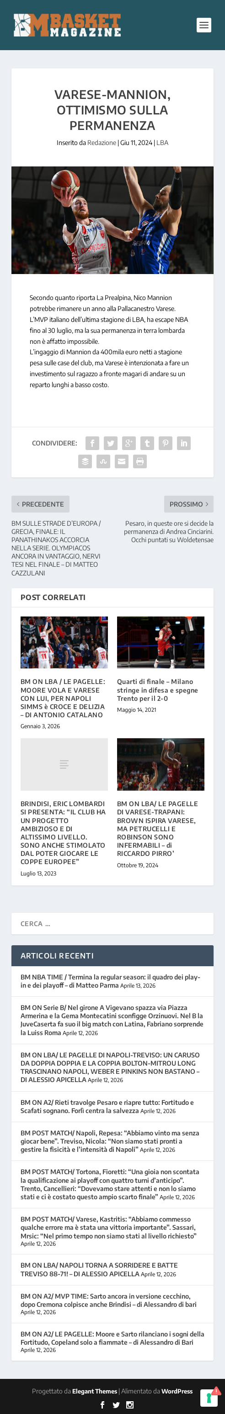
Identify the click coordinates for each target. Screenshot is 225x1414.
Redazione (101, 142)
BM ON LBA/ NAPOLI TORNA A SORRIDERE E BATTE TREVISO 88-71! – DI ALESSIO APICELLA (99, 1269)
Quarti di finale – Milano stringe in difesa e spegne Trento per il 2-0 (157, 690)
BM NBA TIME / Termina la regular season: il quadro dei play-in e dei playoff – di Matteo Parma (110, 981)
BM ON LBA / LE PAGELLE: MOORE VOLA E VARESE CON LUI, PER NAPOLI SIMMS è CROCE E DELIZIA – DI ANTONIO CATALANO (63, 698)
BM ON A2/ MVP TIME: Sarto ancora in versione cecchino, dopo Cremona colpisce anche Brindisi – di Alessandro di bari (109, 1300)
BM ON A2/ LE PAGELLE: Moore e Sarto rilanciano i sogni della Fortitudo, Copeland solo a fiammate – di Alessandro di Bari (112, 1338)
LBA (162, 142)
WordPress (177, 1391)
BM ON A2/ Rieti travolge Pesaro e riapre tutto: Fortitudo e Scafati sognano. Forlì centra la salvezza (107, 1106)
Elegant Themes (94, 1391)
